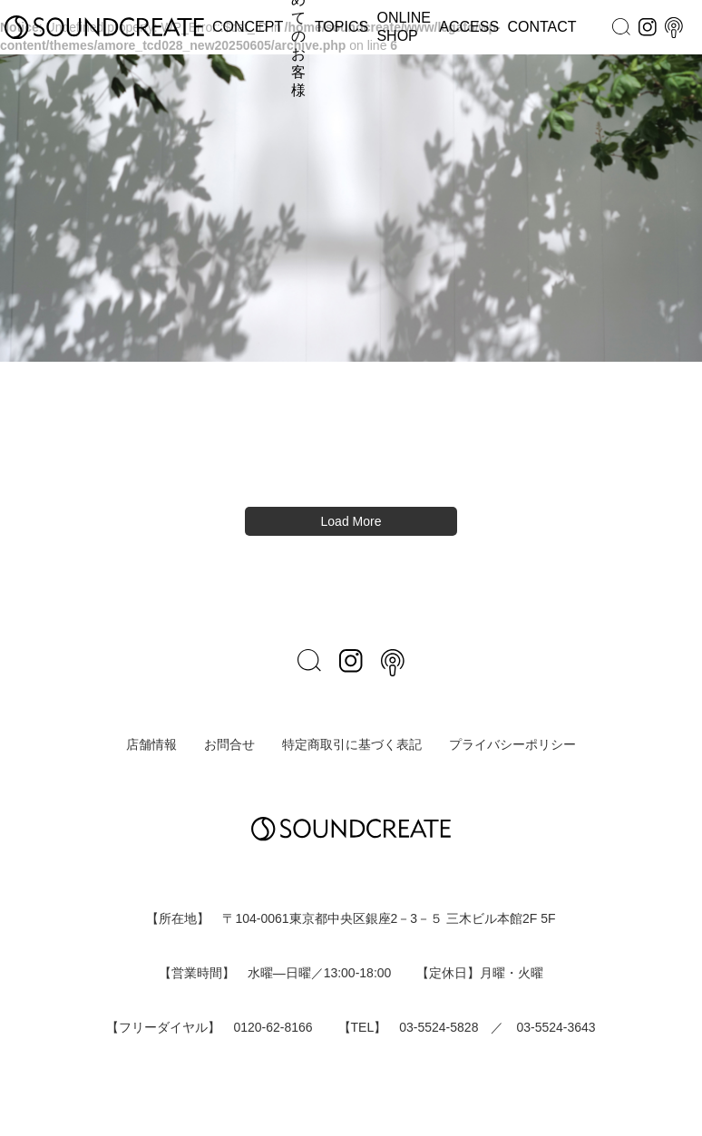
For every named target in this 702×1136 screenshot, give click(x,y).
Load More (351, 521)
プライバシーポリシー (512, 744)
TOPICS (341, 26)
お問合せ (229, 744)
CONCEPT (247, 26)
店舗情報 (151, 744)
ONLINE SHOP (403, 27)
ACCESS (469, 26)
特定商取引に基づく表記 (352, 744)
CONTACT (541, 26)
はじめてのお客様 (298, 27)
